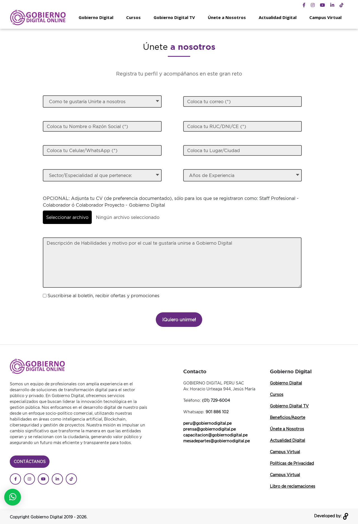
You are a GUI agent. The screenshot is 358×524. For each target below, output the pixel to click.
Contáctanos (30, 461)
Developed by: (331, 516)
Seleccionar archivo (67, 217)
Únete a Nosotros (227, 17)
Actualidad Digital (277, 17)
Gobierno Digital (96, 17)
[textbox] (102, 101)
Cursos (133, 17)
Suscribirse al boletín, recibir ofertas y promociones (103, 295)
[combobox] (102, 101)
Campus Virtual (325, 17)
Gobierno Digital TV (174, 17)
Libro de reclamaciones (292, 486)
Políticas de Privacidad (292, 463)
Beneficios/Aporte (287, 417)
